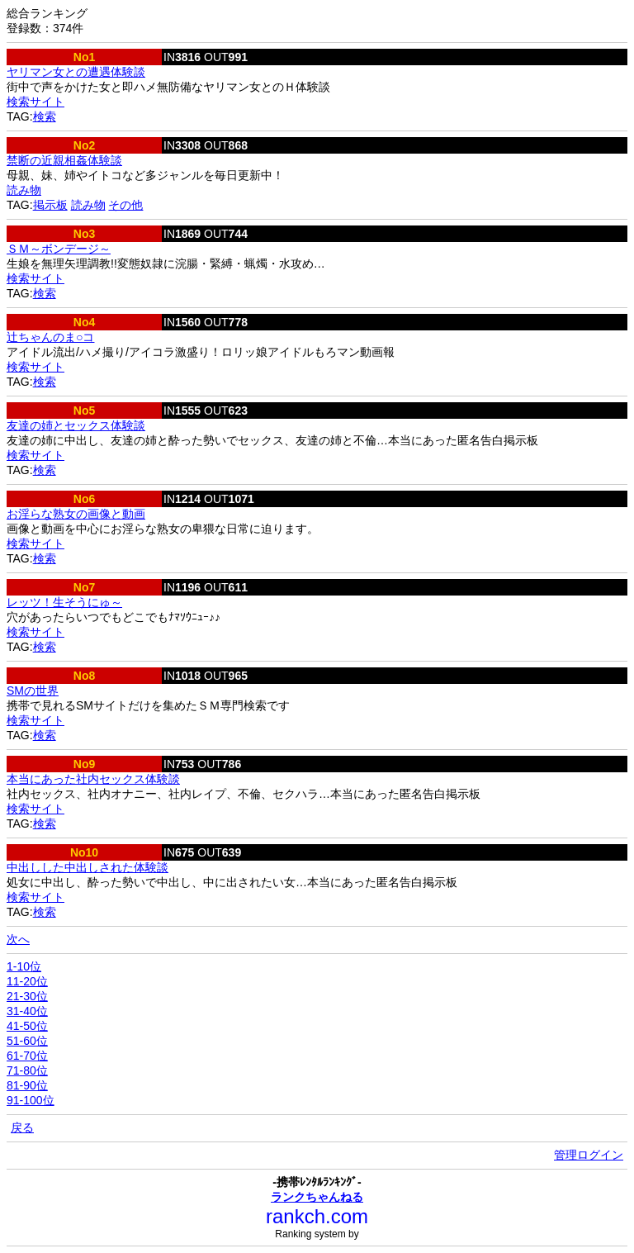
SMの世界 (33, 690)
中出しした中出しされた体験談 (87, 867)
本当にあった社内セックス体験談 (93, 778)
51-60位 (27, 1040)
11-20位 (27, 981)
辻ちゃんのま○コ (50, 337)
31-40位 (27, 1011)
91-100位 (30, 1100)
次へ (18, 939)
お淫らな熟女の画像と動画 (76, 513)
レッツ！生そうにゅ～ (64, 602)
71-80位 (27, 1070)
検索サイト (35, 101)
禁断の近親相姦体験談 (64, 160)
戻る (22, 1127)
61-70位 (27, 1055)
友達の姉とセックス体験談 (76, 425)
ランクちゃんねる (317, 1196)
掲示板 (50, 204)
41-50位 (27, 1025)
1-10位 (24, 966)
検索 (44, 116)
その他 (125, 204)
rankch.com (317, 1216)
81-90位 (27, 1085)
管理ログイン (588, 1154)
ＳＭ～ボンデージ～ (59, 248)
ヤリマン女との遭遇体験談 (76, 71)
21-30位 (27, 996)
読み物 (24, 190)
